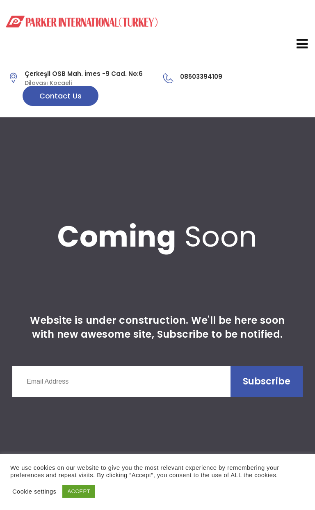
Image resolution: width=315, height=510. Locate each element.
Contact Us (60, 96)
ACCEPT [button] (78, 491)
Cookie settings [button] (34, 491)
